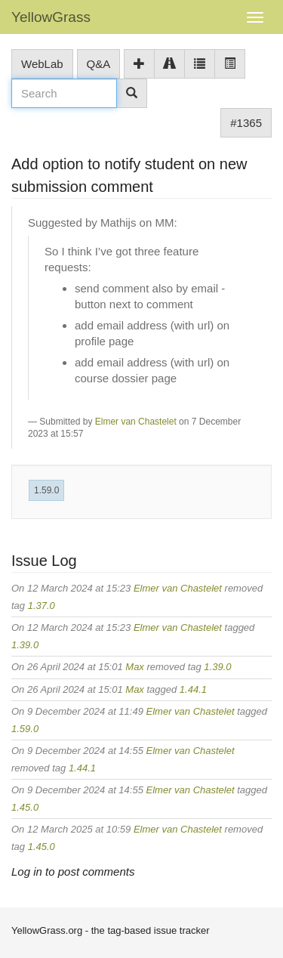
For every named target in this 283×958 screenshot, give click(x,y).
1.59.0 (46, 490)
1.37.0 (41, 605)
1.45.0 (24, 807)
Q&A (99, 63)
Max (134, 666)
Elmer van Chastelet (136, 421)
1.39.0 (24, 645)
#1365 (246, 122)
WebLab (42, 63)
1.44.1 (193, 689)
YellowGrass (51, 17)
